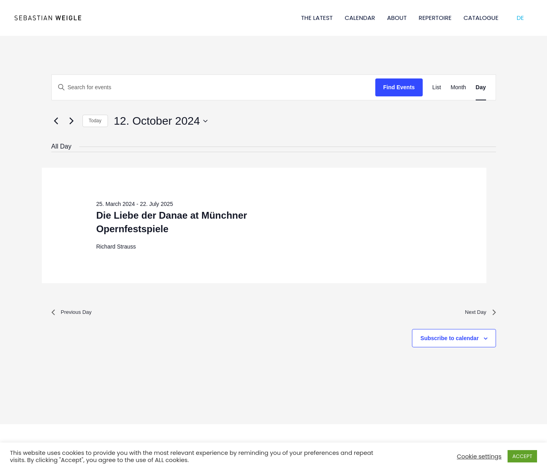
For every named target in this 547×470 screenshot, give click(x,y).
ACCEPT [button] (522, 456)
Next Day (478, 313)
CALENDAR (360, 18)
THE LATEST (317, 18)
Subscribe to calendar (449, 341)
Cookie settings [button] (479, 456)
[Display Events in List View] (436, 87)
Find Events (399, 87)
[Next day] (71, 121)
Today (95, 120)
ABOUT (396, 18)
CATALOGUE (481, 18)
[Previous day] (56, 121)
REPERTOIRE (435, 18)
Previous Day (75, 313)
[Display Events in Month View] (458, 87)
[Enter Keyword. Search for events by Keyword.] (213, 87)
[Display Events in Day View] (481, 87)
